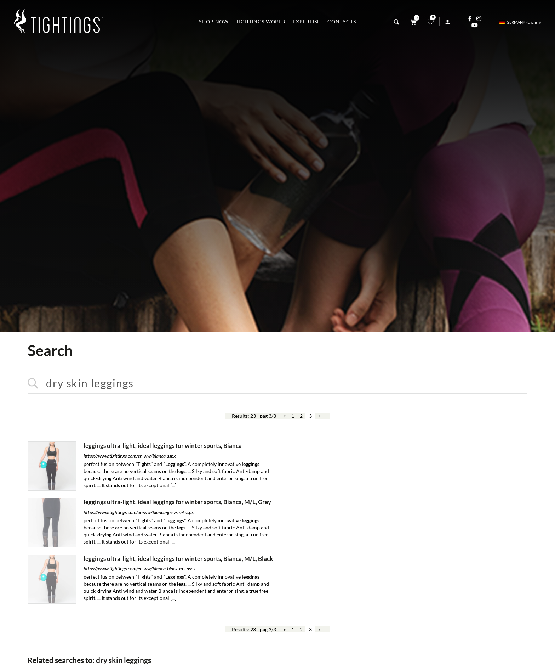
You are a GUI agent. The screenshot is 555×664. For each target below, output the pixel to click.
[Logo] (58, 21)
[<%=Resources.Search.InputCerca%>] (277, 383)
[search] (396, 22)
